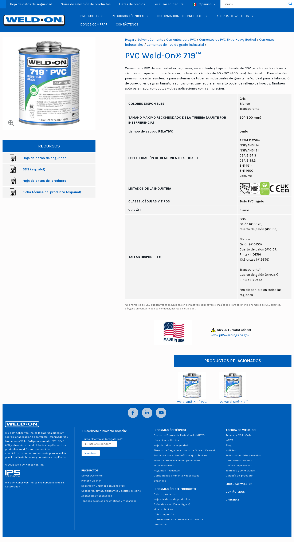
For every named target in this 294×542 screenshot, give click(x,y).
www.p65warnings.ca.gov (230, 335)
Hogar (129, 39)
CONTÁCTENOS (127, 24)
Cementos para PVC (181, 39)
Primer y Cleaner (91, 480)
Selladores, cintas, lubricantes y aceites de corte (111, 490)
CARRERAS (232, 499)
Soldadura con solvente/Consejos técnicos (180, 455)
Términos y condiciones (240, 470)
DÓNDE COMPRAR (93, 24)
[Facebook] (133, 413)
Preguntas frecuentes (167, 470)
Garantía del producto (239, 475)
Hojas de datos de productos (172, 499)
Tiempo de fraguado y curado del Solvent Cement (184, 450)
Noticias (231, 450)
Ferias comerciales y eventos (243, 455)
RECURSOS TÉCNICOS (130, 16)
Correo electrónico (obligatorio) (102, 438)
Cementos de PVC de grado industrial (175, 45)
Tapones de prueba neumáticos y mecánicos (109, 500)
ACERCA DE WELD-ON (235, 16)
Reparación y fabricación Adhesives (103, 485)
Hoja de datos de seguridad (31, 4)
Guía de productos (165, 494)
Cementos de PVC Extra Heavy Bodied (227, 39)
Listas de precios (132, 4)
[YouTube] (161, 413)
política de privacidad (239, 465)
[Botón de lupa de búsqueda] (290, 3)
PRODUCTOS (91, 16)
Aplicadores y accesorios (96, 495)
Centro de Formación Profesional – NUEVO (179, 435)
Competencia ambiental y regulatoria (176, 475)
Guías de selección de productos (86, 4)
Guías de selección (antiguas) (172, 504)
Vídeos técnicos (163, 509)
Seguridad (160, 480)
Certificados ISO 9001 (239, 460)
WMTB (229, 440)
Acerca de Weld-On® (238, 435)
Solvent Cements (150, 39)
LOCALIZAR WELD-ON (239, 484)
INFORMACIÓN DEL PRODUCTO (182, 16)
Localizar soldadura (168, 4)
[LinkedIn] (147, 413)
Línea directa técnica (166, 440)
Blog (228, 445)
